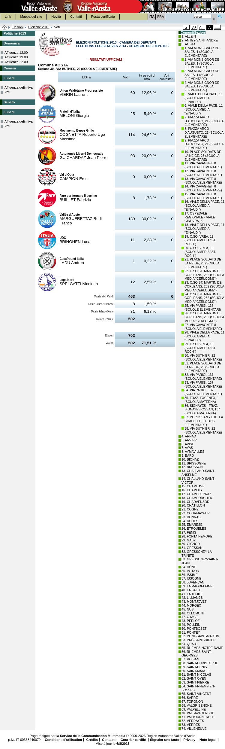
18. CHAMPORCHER (197, 498)
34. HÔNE (189, 567)
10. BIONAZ (190, 459)
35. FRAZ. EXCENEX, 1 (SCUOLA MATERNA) (201, 399)
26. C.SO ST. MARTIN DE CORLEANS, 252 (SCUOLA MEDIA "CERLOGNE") (204, 317)
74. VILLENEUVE (194, 728)
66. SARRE (190, 697)
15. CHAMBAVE (193, 486)
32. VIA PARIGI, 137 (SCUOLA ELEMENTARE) (203, 376)
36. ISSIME (190, 575)
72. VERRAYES (193, 721)
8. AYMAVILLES (193, 451)
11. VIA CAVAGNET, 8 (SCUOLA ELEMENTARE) (203, 165)
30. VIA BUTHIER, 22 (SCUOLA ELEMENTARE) (203, 357)
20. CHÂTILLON (193, 505)
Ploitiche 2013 (38, 27)
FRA (160, 16)
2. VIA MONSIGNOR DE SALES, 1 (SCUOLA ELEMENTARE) (201, 63)
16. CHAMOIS (192, 490)
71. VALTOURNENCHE (198, 717)
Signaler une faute (164, 739)
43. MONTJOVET (194, 601)
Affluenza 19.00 (16, 57)
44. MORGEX (191, 605)
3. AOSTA (189, 44)
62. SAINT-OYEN (194, 678)
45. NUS (188, 609)
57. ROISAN (190, 659)
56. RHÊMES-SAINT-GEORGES (197, 653)
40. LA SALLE (191, 590)
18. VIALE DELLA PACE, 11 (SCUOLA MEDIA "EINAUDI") (204, 228)
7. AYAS (187, 447)
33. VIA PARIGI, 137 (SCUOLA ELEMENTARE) (203, 384)
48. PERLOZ (191, 621)
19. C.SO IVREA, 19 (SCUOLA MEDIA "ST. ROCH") (200, 240)
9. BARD (188, 455)
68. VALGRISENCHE (197, 705)
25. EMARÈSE (192, 524)
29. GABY (189, 540)
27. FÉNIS (189, 532)
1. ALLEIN (189, 36)
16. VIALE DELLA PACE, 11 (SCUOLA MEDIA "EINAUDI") (204, 205)
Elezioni (17, 27)
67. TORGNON (192, 701)
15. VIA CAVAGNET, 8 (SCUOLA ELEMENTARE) (203, 196)
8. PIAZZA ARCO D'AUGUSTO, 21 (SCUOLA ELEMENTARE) (204, 132)
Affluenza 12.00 (16, 52)
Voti (7, 92)
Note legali (208, 739)
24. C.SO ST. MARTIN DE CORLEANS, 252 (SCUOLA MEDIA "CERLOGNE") (204, 298)
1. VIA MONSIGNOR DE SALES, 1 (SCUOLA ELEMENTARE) (201, 52)
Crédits (92, 739)
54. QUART (190, 644)
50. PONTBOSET (194, 628)
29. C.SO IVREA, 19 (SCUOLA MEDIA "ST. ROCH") (200, 348)
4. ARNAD (189, 436)
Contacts (109, 739)
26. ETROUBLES (194, 528)
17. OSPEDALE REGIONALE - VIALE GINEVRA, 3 (199, 217)
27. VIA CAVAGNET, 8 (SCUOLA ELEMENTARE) (203, 326)
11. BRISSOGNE (194, 463)
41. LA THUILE (192, 594)
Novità (56, 16)
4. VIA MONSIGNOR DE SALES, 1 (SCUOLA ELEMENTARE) (201, 86)
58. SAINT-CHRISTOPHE (200, 663)
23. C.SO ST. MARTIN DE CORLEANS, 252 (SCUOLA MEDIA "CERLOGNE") (204, 286)
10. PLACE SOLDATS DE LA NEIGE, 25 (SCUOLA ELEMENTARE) (202, 155)
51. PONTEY (191, 632)
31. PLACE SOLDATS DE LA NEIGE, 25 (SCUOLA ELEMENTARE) (202, 367)
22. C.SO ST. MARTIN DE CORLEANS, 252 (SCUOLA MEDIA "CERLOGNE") (204, 275)
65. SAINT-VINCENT (196, 694)
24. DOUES (190, 521)
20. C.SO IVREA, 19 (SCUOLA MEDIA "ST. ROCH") (200, 251)
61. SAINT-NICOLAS (196, 674)
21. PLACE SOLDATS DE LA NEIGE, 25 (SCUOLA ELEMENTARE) (202, 263)
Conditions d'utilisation (63, 739)
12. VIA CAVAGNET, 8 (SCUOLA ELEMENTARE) (203, 173)
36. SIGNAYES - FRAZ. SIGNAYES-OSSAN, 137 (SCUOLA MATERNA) (202, 409)
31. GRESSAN (192, 548)
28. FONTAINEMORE (197, 536)
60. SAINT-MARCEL (196, 671)
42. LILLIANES (192, 597)
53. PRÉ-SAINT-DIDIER (199, 640)
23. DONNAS (191, 517)
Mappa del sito (31, 16)
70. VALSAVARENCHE (198, 713)
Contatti (76, 16)
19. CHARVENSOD (195, 502)
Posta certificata (103, 16)
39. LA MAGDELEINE (197, 586)
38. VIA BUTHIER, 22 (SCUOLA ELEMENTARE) (203, 430)
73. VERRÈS (191, 724)
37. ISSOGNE (191, 578)
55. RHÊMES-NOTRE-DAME (202, 648)
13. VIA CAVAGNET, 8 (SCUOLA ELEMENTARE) (203, 180)
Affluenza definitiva (18, 87)
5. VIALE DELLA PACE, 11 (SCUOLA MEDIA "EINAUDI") (203, 98)
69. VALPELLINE (194, 709)
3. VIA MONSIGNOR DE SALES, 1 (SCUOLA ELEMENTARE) (201, 75)
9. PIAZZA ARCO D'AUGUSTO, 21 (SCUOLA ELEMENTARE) (204, 144)
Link (8, 16)
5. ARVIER (189, 440)
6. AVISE (188, 444)
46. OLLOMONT (193, 613)
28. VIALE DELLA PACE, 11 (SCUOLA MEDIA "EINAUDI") (204, 336)
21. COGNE (190, 509)
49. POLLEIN (191, 624)
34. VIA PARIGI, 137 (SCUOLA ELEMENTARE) (203, 392)
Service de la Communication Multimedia (92, 736)
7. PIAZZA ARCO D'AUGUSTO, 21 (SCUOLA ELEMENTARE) (204, 121)
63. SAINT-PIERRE (195, 682)
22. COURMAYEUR (196, 513)
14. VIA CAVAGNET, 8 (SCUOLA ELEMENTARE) (203, 188)
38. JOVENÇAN (193, 582)
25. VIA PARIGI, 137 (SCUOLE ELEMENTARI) (202, 307)
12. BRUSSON (192, 467)
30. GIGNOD (191, 544)
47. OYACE (190, 617)
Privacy (189, 739)
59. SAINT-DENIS (194, 667)
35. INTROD (190, 571)
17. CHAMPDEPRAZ (196, 494)
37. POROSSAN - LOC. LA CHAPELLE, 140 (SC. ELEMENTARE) (203, 421)
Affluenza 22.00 (16, 62)
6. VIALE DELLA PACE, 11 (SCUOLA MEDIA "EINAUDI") (203, 109)
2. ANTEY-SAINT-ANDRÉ (200, 40)
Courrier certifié (134, 739)
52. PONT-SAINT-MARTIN (200, 636)
